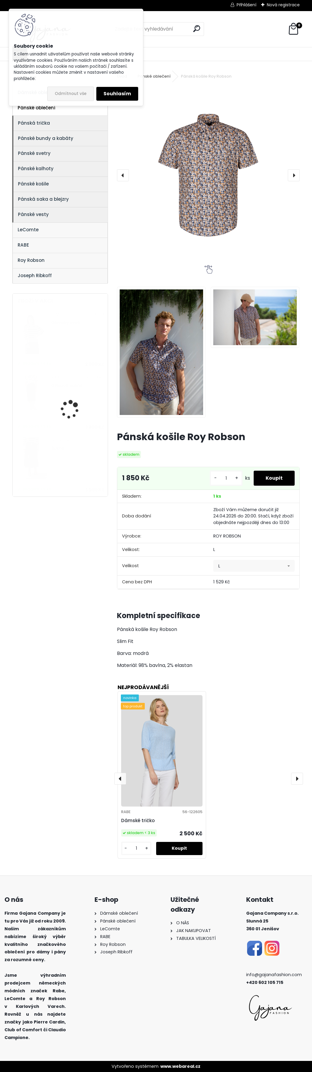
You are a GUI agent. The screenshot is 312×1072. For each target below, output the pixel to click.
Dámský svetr (66, 323)
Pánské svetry (34, 153)
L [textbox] (219, 566)
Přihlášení (246, 5)
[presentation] (123, 175)
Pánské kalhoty (36, 168)
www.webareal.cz (180, 1066)
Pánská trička (34, 123)
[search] (196, 28)
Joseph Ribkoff (35, 275)
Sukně (57, 448)
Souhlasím (117, 93)
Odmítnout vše (70, 93)
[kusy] (226, 478)
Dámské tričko (138, 820)
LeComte (28, 230)
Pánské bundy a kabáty (45, 138)
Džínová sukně (66, 386)
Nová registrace (283, 5)
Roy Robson (31, 260)
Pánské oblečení (36, 108)
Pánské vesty (33, 214)
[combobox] (254, 566)
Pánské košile (33, 184)
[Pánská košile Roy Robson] (208, 175)
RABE (23, 245)
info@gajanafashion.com (274, 975)
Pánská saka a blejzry (43, 199)
